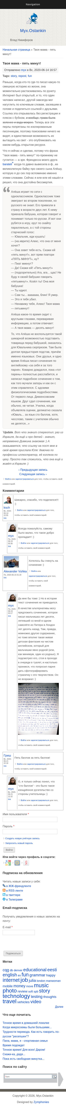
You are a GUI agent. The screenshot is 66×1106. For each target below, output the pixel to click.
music (41, 985)
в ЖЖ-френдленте (17, 886)
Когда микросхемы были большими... (27, 1027)
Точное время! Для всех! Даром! (24, 1049)
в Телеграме (13, 899)
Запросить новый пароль (19, 843)
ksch (7, 507)
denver (18, 970)
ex (19, 975)
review (22, 991)
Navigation (33, 4)
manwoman (53, 980)
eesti (52, 969)
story (14, 75)
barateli (7, 164)
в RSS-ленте (13, 890)
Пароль (8, 826)
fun (30, 75)
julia (32, 980)
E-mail (8, 927)
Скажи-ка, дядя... (14, 1054)
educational (34, 969)
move (29, 986)
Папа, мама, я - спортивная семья (25, 1040)
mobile (8, 986)
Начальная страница (16, 49)
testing (37, 996)
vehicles (23, 1002)
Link (5, 518)
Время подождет (14, 1045)
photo (10, 990)
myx (23, 70)
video (35, 1001)
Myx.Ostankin (33, 31)
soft (30, 991)
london (41, 980)
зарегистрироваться (24, 479)
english (10, 974)
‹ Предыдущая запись (33, 469)
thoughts (49, 997)
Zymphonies (41, 1102)
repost (22, 75)
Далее (59, 1006)
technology (16, 996)
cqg (6, 970)
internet (11, 980)
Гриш (7, 755)
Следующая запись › (33, 474)
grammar (37, 975)
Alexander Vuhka (15, 571)
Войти (8, 479)
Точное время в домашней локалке (26, 1022)
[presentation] (29, 944)
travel (10, 1001)
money (20, 986)
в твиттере (11, 894)
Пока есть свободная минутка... (23, 1058)
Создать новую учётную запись (22, 838)
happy (50, 975)
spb (36, 991)
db (11, 970)
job (24, 980)
